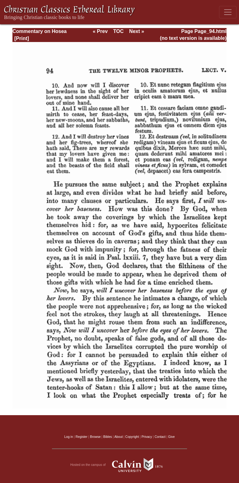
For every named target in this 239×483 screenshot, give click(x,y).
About (118, 436)
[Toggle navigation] (228, 12)
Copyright (132, 436)
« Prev (100, 31)
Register (81, 436)
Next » (136, 31)
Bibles (107, 436)
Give (171, 436)
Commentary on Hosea (39, 31)
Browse (95, 436)
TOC (118, 31)
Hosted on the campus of (119, 465)
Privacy (147, 436)
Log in (68, 436)
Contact (160, 436)
